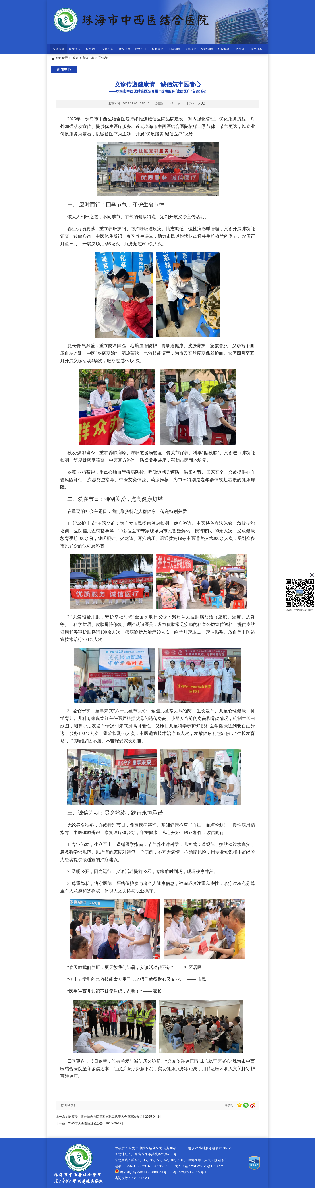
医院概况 (75, 49)
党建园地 (207, 49)
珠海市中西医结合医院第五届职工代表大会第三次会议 (105, 1116)
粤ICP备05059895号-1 (189, 1172)
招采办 (240, 49)
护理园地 (174, 49)
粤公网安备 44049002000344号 (141, 1172)
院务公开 (141, 49)
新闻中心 (88, 58)
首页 (75, 58)
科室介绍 (91, 49)
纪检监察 (223, 49)
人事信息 (190, 49)
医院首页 (58, 49)
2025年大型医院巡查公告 (85, 1123)
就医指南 (124, 49)
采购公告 (108, 49)
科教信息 (157, 49)
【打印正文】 (68, 1105)
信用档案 (256, 49)
